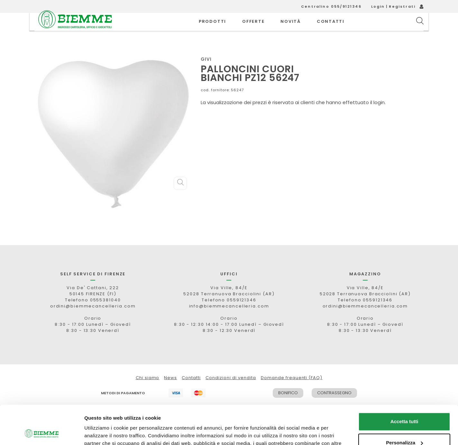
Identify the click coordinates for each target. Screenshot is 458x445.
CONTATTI (330, 29)
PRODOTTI (212, 29)
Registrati (402, 6)
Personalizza (404, 406)
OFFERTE (253, 29)
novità (290, 29)
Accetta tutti (404, 385)
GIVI (206, 73)
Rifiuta (404, 427)
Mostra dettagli (101, 432)
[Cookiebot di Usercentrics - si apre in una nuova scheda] (42, 432)
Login (378, 6)
